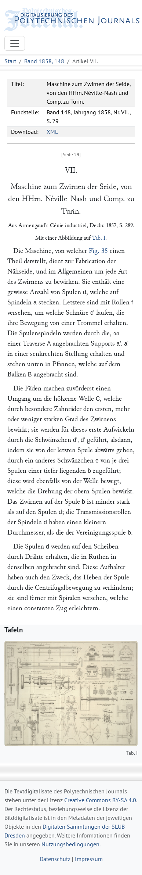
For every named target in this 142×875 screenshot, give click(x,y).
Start (10, 61)
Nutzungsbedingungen (70, 844)
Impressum (89, 859)
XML (52, 131)
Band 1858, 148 (44, 61)
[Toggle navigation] (14, 43)
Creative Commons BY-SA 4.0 (100, 800)
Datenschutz (55, 859)
